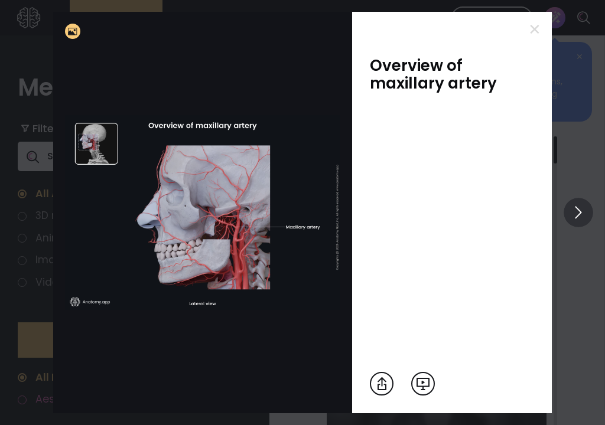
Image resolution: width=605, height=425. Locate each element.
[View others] (578, 212)
